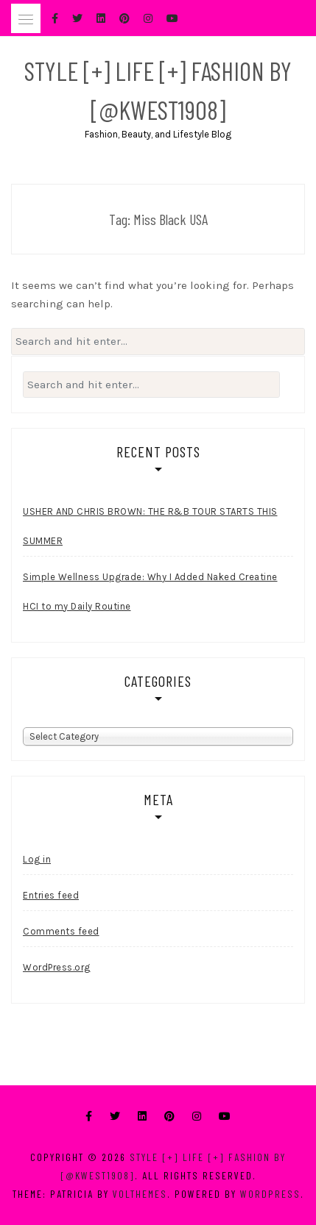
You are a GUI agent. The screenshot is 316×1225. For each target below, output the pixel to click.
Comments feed (61, 931)
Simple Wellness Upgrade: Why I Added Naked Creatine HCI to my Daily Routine (150, 591)
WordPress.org (57, 967)
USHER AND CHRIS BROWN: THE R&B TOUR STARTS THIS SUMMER (150, 526)
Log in (37, 859)
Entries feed (51, 895)
